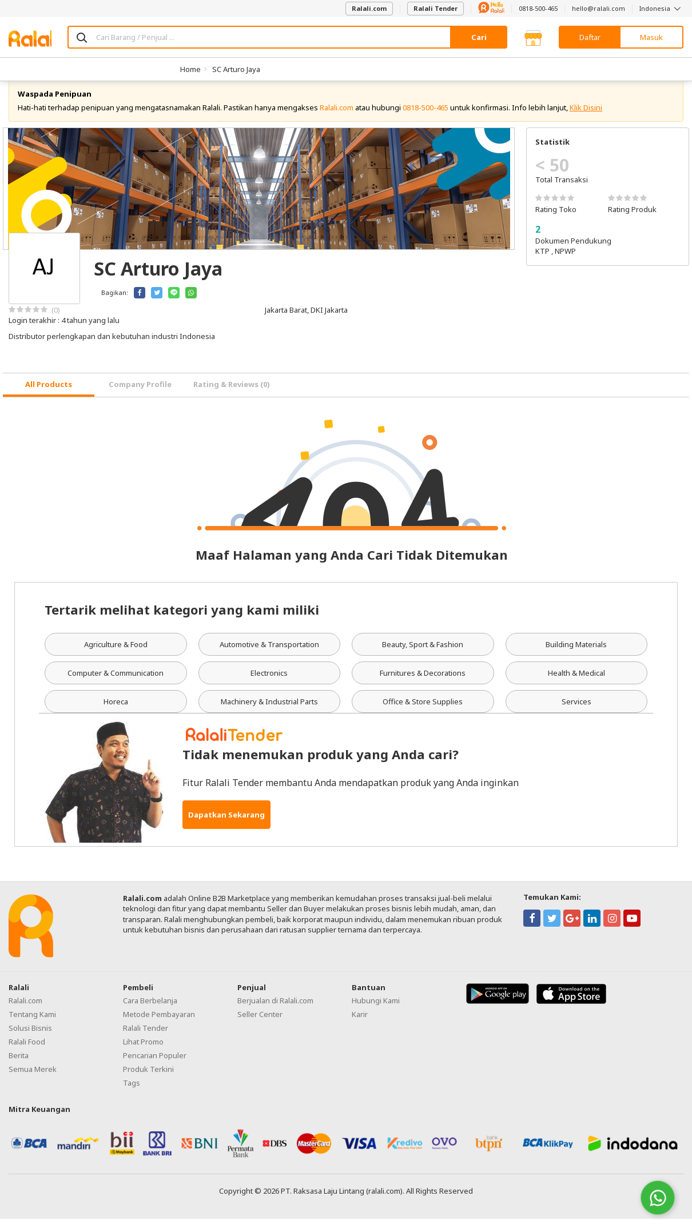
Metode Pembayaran (159, 1027)
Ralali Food (27, 1054)
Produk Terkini (148, 1081)
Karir (360, 1027)
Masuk (651, 37)
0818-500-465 (538, 8)
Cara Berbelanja (150, 1013)
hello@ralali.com (598, 8)
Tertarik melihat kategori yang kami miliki (182, 622)
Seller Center (260, 1027)
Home (190, 69)
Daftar (589, 37)
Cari (479, 37)
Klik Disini (586, 120)
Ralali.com (369, 8)
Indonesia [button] (661, 8)
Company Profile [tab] (140, 397)
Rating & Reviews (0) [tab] (231, 397)
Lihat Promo (143, 1054)
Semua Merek (33, 1081)
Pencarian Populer (154, 1068)
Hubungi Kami (376, 1013)
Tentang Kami (32, 1027)
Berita (19, 1068)
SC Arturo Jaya (236, 69)
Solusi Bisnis (30, 1040)
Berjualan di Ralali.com (275, 1013)
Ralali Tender (435, 8)
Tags (131, 1095)
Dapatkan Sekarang (226, 828)
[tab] (48, 398)
